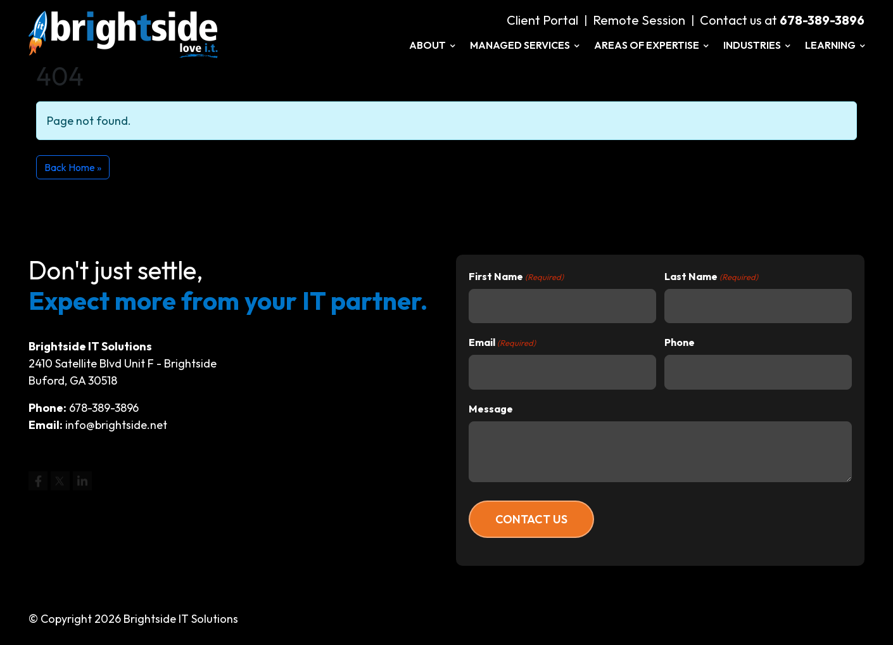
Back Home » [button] (72, 167)
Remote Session (639, 20)
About (432, 45)
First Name (516, 277)
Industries (756, 45)
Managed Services (524, 45)
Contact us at (782, 20)
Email (502, 343)
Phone (679, 342)
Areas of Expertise (651, 45)
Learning (834, 45)
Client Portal (542, 20)
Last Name (711, 277)
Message (491, 408)
